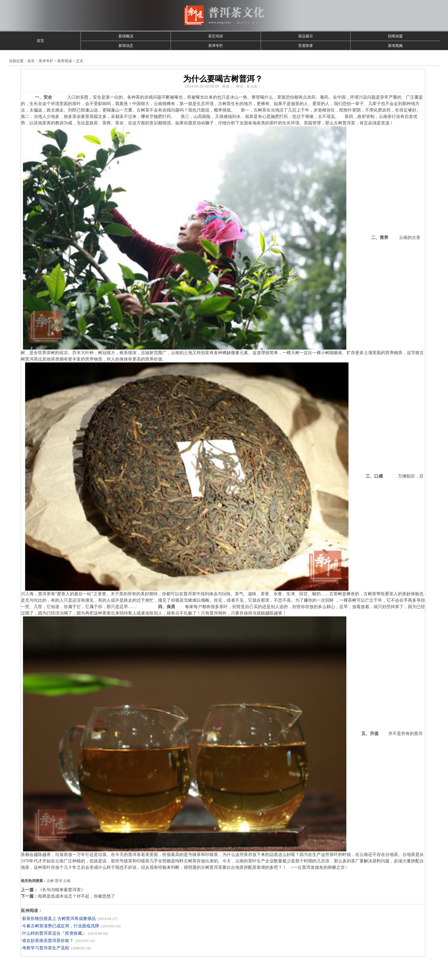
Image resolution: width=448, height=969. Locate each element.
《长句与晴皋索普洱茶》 (61, 890)
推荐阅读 (64, 61)
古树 (50, 881)
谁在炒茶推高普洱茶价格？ (47, 940)
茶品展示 (305, 36)
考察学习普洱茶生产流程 (45, 948)
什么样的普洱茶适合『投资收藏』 (54, 933)
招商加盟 (395, 36)
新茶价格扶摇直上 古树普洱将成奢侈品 (59, 918)
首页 (40, 41)
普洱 (58, 881)
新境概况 (126, 36)
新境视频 (395, 46)
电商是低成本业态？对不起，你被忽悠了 (76, 896)
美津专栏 (215, 46)
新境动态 (126, 46)
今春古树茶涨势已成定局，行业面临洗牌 (60, 926)
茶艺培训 (215, 36)
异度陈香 (305, 46)
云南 (66, 881)
